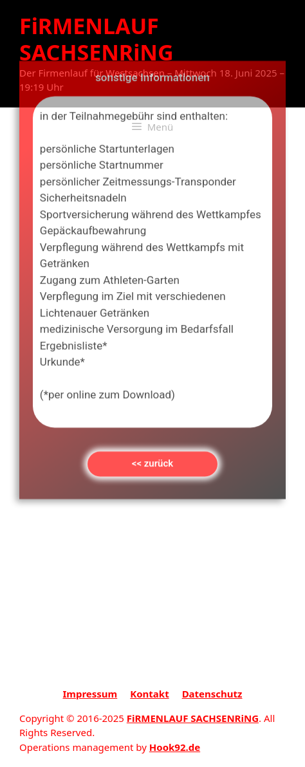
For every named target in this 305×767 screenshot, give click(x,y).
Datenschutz (212, 693)
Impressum (90, 693)
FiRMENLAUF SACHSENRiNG (96, 39)
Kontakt (149, 693)
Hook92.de (174, 747)
